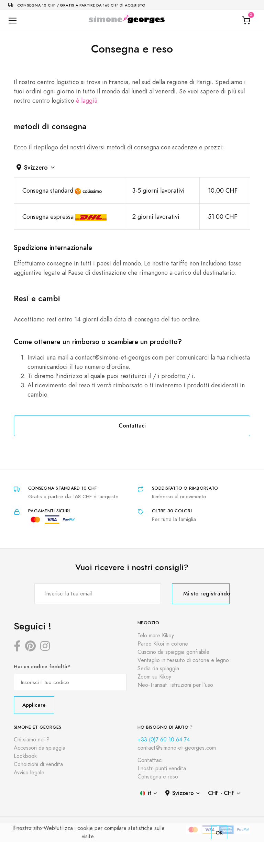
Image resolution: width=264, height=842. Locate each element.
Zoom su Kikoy (154, 677)
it (145, 793)
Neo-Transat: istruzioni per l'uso (175, 685)
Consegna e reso (158, 777)
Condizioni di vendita (38, 764)
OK (219, 832)
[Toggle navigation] (12, 20)
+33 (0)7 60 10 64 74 (164, 739)
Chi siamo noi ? (32, 739)
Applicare (34, 704)
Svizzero (32, 167)
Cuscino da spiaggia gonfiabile (173, 652)
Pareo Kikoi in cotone (163, 644)
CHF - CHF (221, 793)
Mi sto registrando (206, 594)
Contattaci (132, 426)
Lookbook (25, 756)
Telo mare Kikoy (156, 635)
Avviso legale (29, 772)
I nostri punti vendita (162, 768)
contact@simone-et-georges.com (177, 748)
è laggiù (86, 100)
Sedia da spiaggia (158, 668)
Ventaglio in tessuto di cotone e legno (183, 660)
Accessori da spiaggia (39, 748)
